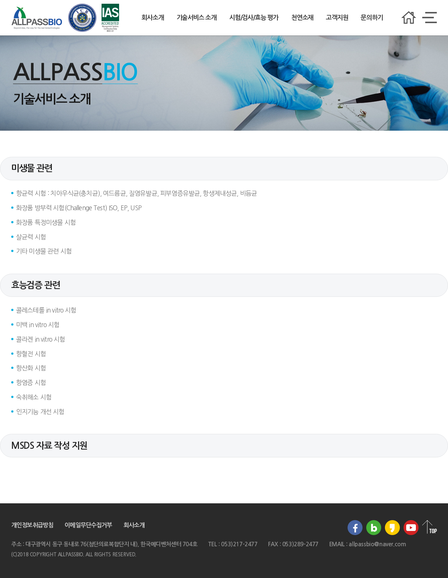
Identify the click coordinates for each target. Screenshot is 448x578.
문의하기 (372, 18)
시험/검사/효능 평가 (254, 18)
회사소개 (152, 18)
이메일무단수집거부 (88, 525)
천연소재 (302, 18)
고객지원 (337, 18)
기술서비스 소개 (197, 18)
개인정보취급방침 (32, 525)
